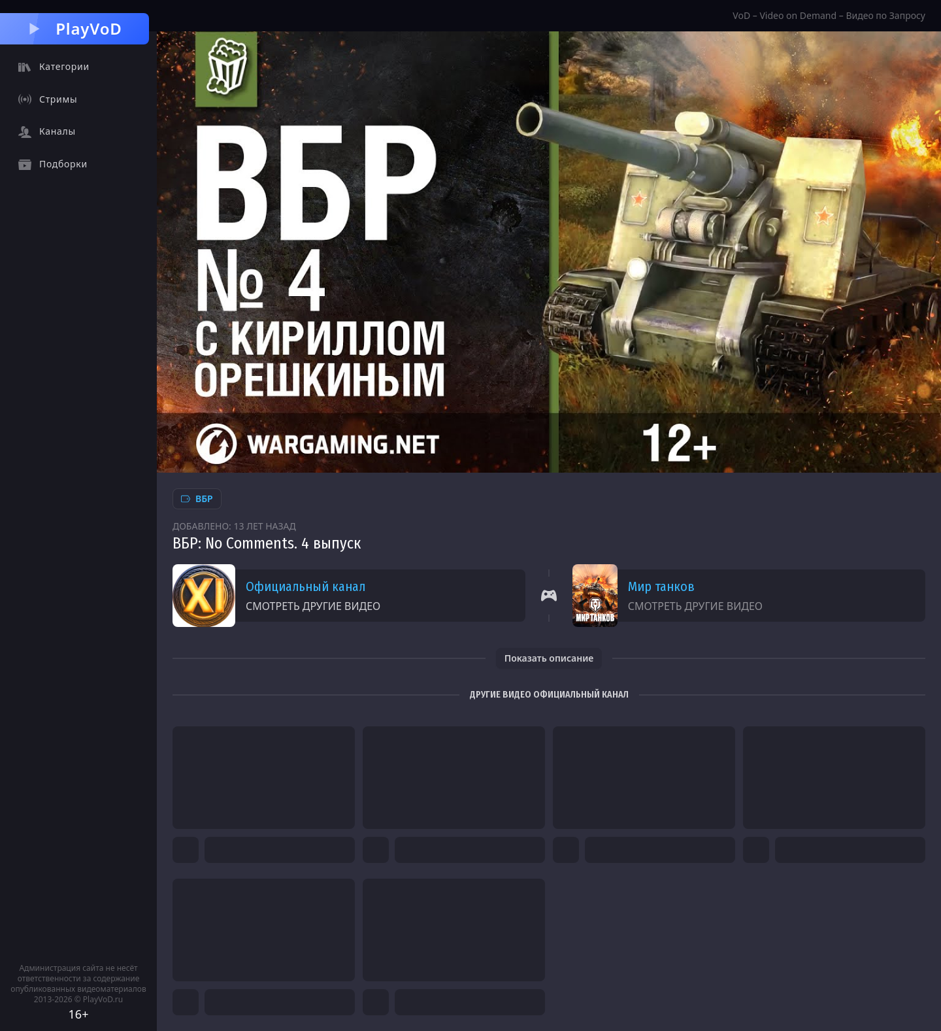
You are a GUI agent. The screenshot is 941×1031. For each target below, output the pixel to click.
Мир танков (661, 586)
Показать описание (549, 658)
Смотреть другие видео (313, 606)
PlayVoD (74, 28)
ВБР (197, 498)
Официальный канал (305, 586)
